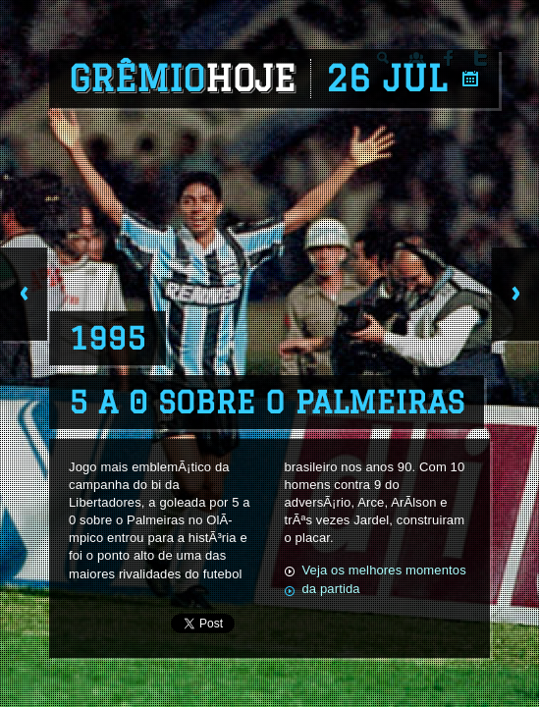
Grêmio (182, 78)
